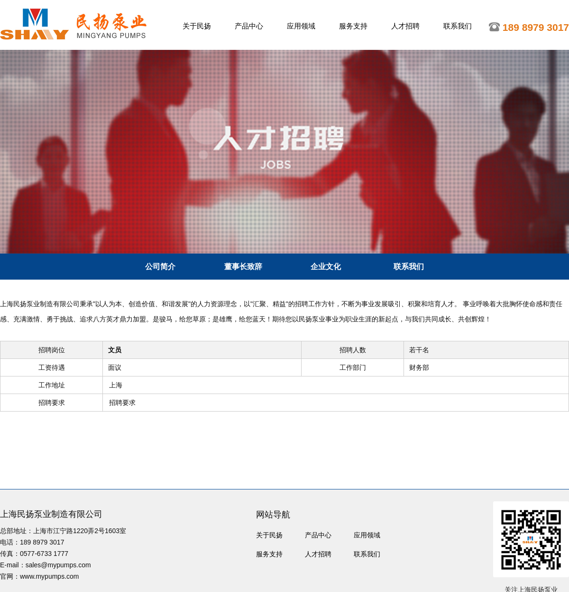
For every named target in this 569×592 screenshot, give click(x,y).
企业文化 (326, 267)
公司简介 (160, 267)
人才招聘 (405, 26)
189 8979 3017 (42, 542)
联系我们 (457, 26)
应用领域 (301, 26)
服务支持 (353, 26)
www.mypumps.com (49, 576)
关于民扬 (197, 26)
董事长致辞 (243, 267)
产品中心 (249, 26)
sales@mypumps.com (58, 565)
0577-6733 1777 (44, 553)
